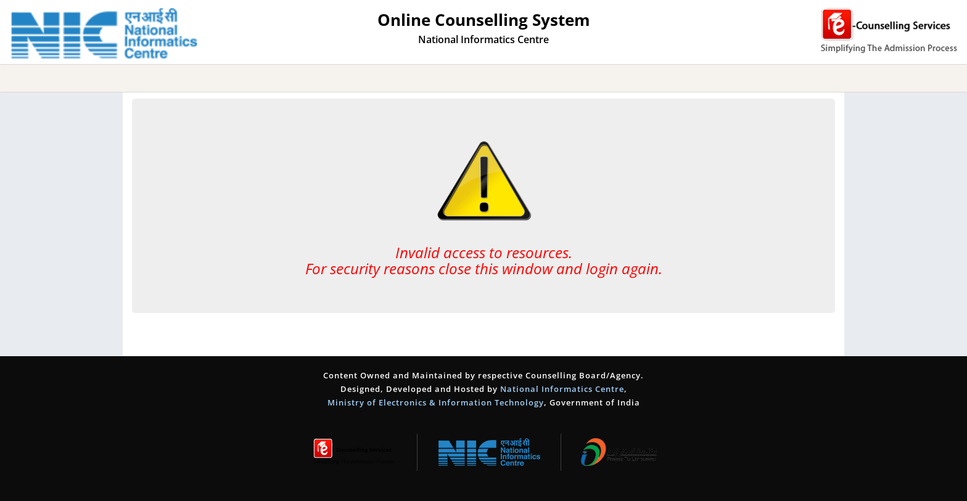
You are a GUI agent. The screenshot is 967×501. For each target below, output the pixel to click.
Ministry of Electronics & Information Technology (435, 402)
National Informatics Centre (562, 388)
